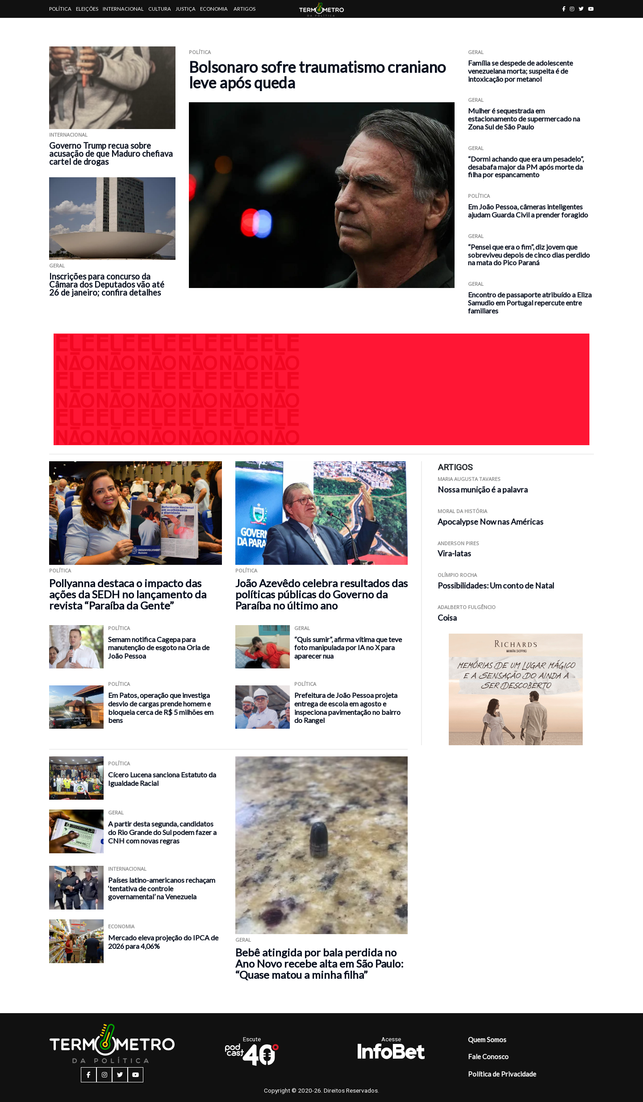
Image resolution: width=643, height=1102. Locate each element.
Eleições (87, 9)
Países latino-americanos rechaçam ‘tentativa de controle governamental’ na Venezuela (161, 888)
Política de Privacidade (502, 1074)
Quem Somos (487, 1039)
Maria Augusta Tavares (469, 479)
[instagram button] (572, 9)
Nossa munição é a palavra (483, 489)
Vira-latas (454, 553)
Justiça (185, 9)
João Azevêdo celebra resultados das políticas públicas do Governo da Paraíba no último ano (321, 594)
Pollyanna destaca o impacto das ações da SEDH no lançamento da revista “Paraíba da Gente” (127, 594)
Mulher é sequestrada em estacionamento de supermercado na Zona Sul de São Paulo (524, 118)
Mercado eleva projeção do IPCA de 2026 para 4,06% (163, 941)
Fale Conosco (488, 1056)
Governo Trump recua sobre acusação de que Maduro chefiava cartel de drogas (111, 154)
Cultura (159, 9)
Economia (214, 9)
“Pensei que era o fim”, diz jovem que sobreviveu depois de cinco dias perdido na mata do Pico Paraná (529, 254)
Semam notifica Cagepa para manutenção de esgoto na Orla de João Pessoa (158, 647)
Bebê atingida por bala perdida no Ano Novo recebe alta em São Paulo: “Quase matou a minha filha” (319, 963)
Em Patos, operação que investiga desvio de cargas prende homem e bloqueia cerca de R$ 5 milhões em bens (160, 707)
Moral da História (462, 511)
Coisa (447, 617)
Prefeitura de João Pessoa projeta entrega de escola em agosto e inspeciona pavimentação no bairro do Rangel (347, 707)
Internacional (123, 9)
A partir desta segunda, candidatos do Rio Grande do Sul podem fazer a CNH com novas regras (162, 831)
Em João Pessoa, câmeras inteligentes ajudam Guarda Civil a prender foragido (528, 210)
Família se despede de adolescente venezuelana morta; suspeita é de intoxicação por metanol (520, 70)
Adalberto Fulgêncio (467, 607)
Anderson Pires (458, 543)
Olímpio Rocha (457, 575)
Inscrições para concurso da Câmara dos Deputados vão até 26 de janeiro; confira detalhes (106, 284)
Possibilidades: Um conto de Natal (496, 585)
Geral (57, 265)
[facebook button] (563, 9)
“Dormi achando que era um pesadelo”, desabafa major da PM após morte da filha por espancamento (526, 166)
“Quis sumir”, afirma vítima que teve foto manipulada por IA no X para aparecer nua (348, 647)
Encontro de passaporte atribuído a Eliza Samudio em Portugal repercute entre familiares (530, 302)
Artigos (244, 9)
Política (60, 9)
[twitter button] (581, 9)
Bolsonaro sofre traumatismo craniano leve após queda (317, 75)
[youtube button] (591, 9)
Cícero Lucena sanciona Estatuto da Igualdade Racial (162, 778)
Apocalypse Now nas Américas (490, 521)
